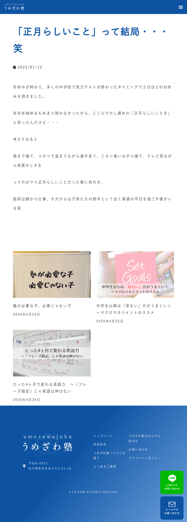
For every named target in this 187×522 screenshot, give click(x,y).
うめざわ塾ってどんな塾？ (110, 455)
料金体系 (100, 444)
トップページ (103, 436)
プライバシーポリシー (145, 458)
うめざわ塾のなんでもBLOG (145, 438)
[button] (181, 6)
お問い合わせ (138, 449)
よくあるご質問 (105, 466)
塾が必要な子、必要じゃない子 (42, 306)
